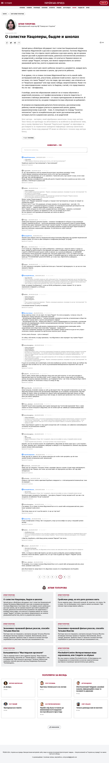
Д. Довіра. (8, 687)
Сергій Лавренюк (29, 454)
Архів (87, 7)
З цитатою (30, 165)
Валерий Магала (29, 275)
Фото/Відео (67, 7)
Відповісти (24, 165)
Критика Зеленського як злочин (53, 687)
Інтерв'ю (52, 7)
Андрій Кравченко (29, 157)
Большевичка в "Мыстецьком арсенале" (23, 652)
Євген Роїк (27, 519)
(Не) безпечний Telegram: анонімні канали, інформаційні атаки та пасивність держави (90, 689)
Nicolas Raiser (28, 313)
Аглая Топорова (26, 24)
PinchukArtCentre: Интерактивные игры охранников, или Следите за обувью (77, 653)
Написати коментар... (54, 150)
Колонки (44, 7)
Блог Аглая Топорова (17, 14)
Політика (28, 138)
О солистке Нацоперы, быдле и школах (22, 599)
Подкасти (81, 7)
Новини (29, 7)
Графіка (59, 7)
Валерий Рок (28, 236)
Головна (22, 7)
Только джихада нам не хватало (89, 708)
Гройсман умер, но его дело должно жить (78, 599)
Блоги (74, 7)
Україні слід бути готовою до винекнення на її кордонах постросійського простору (52, 710)
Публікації (37, 7)
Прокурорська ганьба (12, 708)
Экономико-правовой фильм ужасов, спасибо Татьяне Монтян (26, 629)
